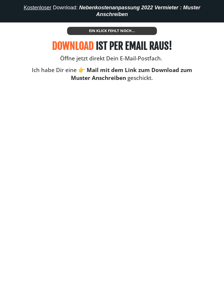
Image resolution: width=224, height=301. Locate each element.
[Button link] (112, 31)
